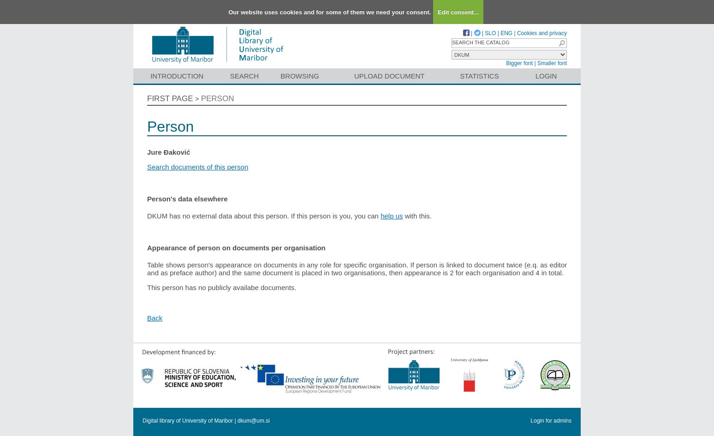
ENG (506, 33)
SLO (490, 33)
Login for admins (550, 421)
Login (546, 76)
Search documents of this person (197, 167)
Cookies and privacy (542, 33)
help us (392, 216)
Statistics (479, 76)
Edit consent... (458, 12)
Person (217, 98)
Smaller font (552, 63)
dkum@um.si (254, 421)
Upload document (389, 76)
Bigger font (519, 63)
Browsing (299, 76)
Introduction (176, 76)
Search (244, 76)
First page (170, 98)
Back (154, 318)
